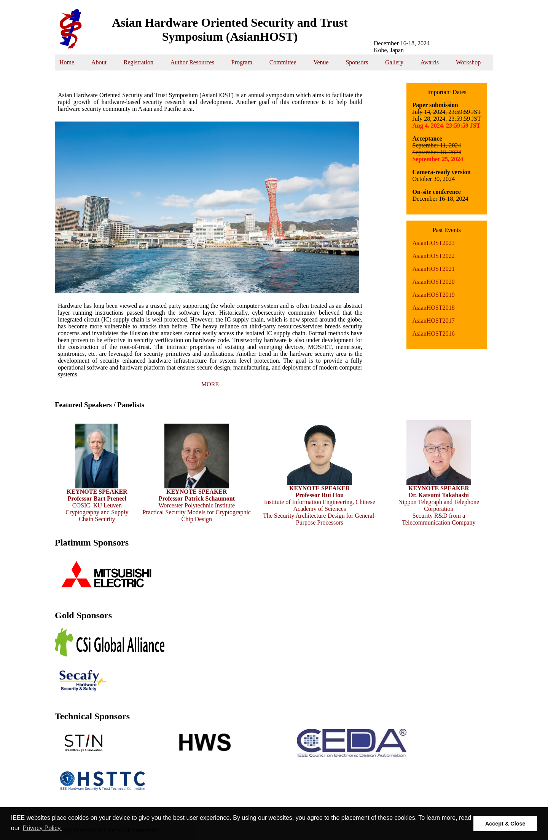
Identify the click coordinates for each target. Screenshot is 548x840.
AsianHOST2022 (434, 256)
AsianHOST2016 (434, 333)
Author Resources (192, 62)
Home (66, 62)
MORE (210, 384)
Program (241, 62)
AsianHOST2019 (434, 294)
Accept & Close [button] (505, 824)
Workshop (468, 62)
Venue (321, 62)
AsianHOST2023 (434, 243)
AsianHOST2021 (434, 269)
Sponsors (357, 62)
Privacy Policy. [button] (42, 828)
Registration (138, 62)
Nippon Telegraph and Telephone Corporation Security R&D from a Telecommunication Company (439, 503)
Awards (430, 62)
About (99, 62)
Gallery (394, 62)
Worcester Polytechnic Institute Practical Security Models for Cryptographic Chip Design (197, 502)
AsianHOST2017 (434, 320)
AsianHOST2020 (434, 281)
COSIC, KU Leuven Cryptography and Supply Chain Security (96, 502)
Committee (282, 62)
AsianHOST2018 (434, 307)
